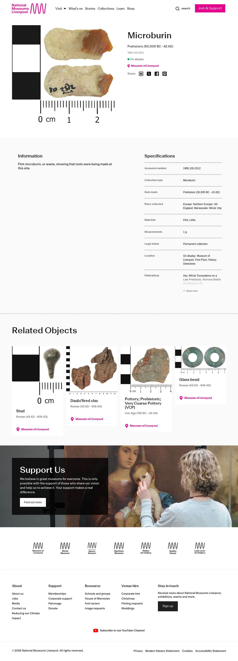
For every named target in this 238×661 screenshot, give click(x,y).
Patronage (54, 603)
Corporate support (60, 598)
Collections (106, 8)
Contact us (19, 608)
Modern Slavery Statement (162, 651)
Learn (121, 8)
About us (18, 593)
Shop (131, 8)
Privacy (138, 651)
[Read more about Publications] (202, 284)
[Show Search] (182, 8)
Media (16, 603)
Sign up (167, 606)
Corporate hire (130, 593)
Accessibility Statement (210, 651)
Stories (90, 8)
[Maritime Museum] (119, 548)
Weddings (127, 608)
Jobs (15, 598)
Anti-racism (92, 603)
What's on (76, 8)
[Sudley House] (173, 548)
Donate (53, 608)
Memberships (57, 593)
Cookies (187, 651)
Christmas (128, 598)
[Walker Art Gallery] (146, 548)
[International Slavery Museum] (92, 548)
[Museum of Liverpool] (38, 548)
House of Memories (97, 598)
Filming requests (132, 603)
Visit (58, 8)
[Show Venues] (65, 9)
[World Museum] (65, 548)
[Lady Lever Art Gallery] (200, 548)
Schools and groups (97, 593)
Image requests (95, 608)
